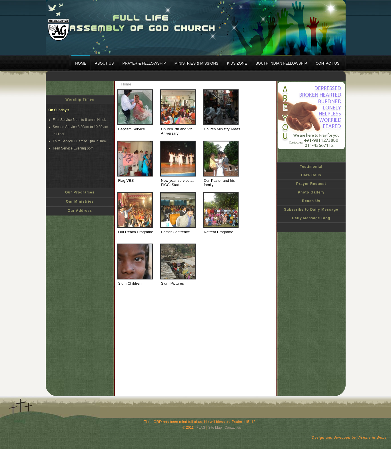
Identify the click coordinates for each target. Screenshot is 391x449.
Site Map (215, 428)
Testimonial (311, 167)
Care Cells (311, 175)
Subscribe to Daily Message (311, 209)
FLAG (200, 428)
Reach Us (311, 201)
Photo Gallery (311, 192)
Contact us (232, 428)
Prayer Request (311, 184)
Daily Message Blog (311, 218)
